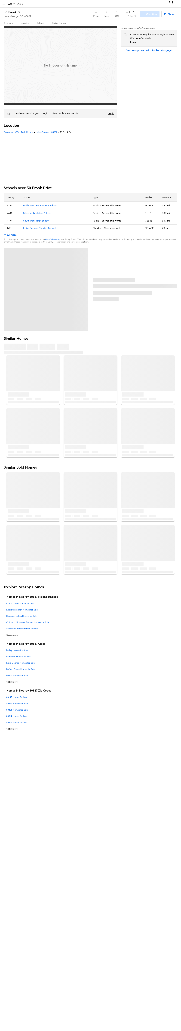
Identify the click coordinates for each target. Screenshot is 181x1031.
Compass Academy (59, 860)
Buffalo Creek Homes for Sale (20, 669)
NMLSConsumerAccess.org (145, 938)
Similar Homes (59, 23)
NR (9, 228)
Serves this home (111, 205)
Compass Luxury (57, 845)
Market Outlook (57, 830)
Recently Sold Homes (59, 916)
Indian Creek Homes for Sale (20, 603)
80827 (27, 16)
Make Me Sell (55, 840)
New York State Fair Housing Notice (110, 921)
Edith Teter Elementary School (40, 205)
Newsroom (10, 850)
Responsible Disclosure (133, 837)
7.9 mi (165, 228)
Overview (8, 23)
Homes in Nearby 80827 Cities (25, 643)
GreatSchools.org (53, 239)
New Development (58, 886)
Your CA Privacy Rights (117, 844)
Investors (9, 825)
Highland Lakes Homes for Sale (21, 616)
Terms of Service (153, 833)
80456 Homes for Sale (17, 710)
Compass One (56, 835)
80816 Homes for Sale (16, 722)
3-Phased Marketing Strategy (64, 825)
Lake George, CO (14, 16)
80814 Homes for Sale (16, 716)
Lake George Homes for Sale (20, 663)
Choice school (112, 228)
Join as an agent (13, 830)
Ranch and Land (57, 906)
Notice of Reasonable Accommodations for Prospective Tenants (123, 926)
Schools (40, 23)
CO (17, 132)
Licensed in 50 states (104, 941)
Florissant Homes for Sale (18, 656)
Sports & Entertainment (61, 896)
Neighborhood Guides (60, 881)
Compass (8, 132)
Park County (27, 132)
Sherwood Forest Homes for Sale (22, 628)
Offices (8, 845)
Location (25, 23)
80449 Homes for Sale (17, 703)
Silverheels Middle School (37, 213)
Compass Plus (56, 866)
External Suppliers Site (60, 911)
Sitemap (52, 921)
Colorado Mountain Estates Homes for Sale (27, 622)
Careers (8, 835)
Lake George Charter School (39, 228)
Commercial (54, 891)
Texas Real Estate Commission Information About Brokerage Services (126, 912)
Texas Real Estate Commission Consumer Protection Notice (121, 915)
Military (52, 901)
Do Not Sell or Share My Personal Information (117, 833)
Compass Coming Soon (61, 820)
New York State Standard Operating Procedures (115, 923)
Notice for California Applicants (121, 841)
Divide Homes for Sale (17, 675)
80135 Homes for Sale (16, 697)
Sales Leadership (13, 820)
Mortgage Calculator (59, 855)
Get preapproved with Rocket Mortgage (149, 50)
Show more (12, 635)
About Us (9, 810)
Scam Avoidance (110, 837)
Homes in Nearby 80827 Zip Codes (28, 690)
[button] (4, 3)
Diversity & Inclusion (59, 876)
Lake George (42, 132)
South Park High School (36, 220)
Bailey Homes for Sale (17, 650)
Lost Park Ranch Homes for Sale (22, 609)
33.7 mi (166, 205)
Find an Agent (56, 850)
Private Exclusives (57, 815)
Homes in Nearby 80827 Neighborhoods (32, 597)
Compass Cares (57, 871)
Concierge (54, 810)
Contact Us (10, 840)
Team (7, 815)
